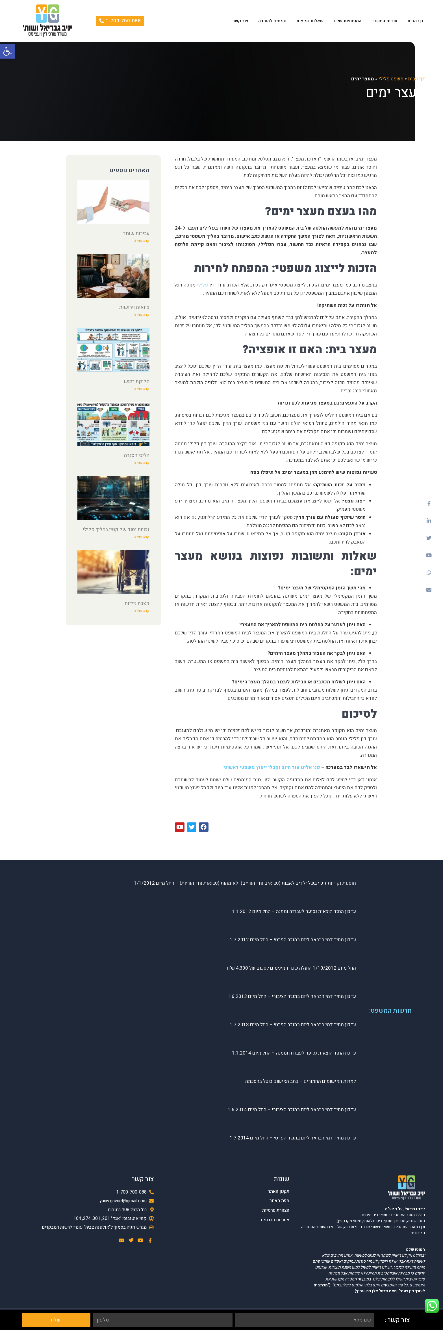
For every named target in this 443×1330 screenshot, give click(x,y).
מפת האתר (279, 1201)
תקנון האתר (278, 1191)
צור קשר (240, 21)
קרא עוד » (141, 240)
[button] (7, 51)
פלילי (202, 284)
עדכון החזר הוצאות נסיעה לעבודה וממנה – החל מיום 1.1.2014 (294, 1053)
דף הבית (415, 21)
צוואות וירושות (134, 307)
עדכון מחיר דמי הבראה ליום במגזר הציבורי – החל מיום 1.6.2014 (292, 1109)
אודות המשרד (384, 21)
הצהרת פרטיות (275, 1210)
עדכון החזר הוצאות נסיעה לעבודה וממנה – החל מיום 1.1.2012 (294, 911)
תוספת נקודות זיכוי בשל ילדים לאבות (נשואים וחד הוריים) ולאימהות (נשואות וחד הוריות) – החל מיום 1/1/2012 (245, 883)
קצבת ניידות (137, 603)
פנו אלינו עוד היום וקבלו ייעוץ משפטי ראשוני (272, 767)
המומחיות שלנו (347, 21)
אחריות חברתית (275, 1220)
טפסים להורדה (272, 21)
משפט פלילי (391, 78)
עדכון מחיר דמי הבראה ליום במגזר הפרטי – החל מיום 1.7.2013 (293, 1024)
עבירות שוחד (136, 233)
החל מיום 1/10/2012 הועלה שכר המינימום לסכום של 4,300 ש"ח (291, 968)
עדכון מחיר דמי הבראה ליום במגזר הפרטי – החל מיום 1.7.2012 (293, 940)
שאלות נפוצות (309, 21)
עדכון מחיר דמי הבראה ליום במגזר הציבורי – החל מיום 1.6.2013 (292, 996)
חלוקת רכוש (136, 381)
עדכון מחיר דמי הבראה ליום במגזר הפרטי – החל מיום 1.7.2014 (293, 1138)
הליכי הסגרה (136, 455)
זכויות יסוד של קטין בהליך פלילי (116, 529)
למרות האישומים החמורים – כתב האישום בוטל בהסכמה (300, 1081)
